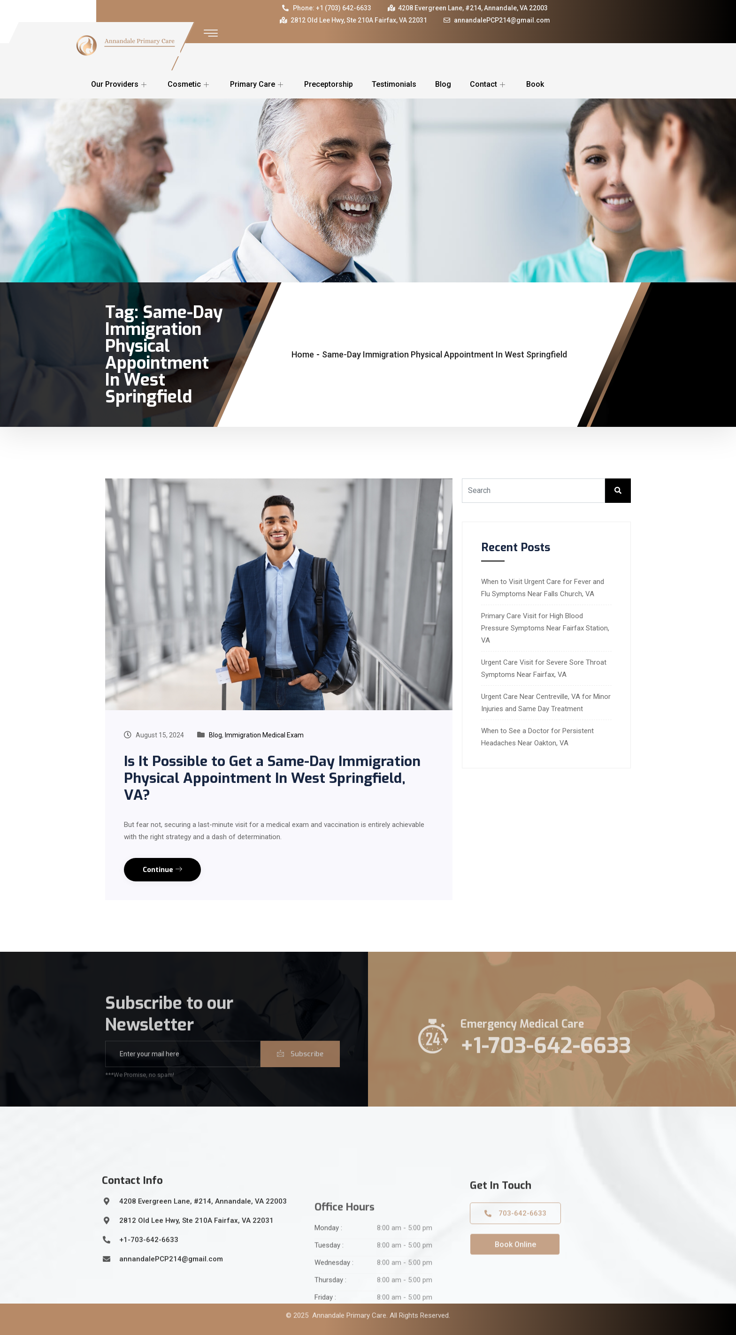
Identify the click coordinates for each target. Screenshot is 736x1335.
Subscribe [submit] (300, 1074)
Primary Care (257, 84)
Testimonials (394, 84)
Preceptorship (328, 84)
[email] (183, 1075)
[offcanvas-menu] (211, 33)
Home (302, 354)
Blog (443, 84)
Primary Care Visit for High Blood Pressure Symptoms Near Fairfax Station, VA (545, 628)
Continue (162, 869)
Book (535, 84)
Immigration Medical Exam (264, 735)
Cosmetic (189, 84)
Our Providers (120, 84)
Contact (488, 84)
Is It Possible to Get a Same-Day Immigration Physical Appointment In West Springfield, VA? (272, 778)
